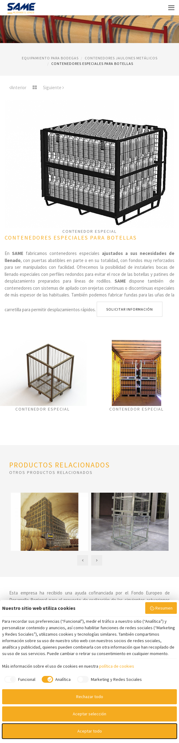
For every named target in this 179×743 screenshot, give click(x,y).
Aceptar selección (89, 714)
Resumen (161, 608)
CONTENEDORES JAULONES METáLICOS (121, 58)
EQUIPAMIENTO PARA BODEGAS (50, 58)
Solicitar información (129, 309)
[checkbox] (18, 679)
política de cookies (116, 666)
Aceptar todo (89, 731)
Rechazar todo (89, 696)
